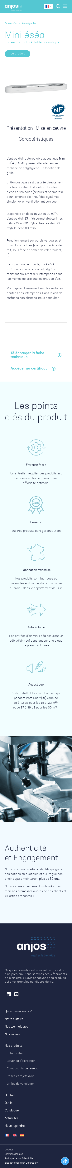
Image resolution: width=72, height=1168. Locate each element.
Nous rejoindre (15, 1125)
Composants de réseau (22, 1068)
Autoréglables (29, 23)
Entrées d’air (15, 1053)
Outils (8, 1103)
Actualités (11, 1118)
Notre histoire (14, 1019)
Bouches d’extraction (21, 1061)
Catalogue (12, 1110)
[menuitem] (7, 1135)
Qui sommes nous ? (18, 1011)
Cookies (9, 1150)
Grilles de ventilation (21, 1083)
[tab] (19, 128)
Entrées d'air (11, 23)
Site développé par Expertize (20, 1163)
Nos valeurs (13, 1034)
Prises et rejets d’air (20, 1076)
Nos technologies (16, 1026)
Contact (10, 1095)
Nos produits (13, 1045)
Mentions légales (14, 1154)
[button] (17, 53)
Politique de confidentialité (19, 1158)
